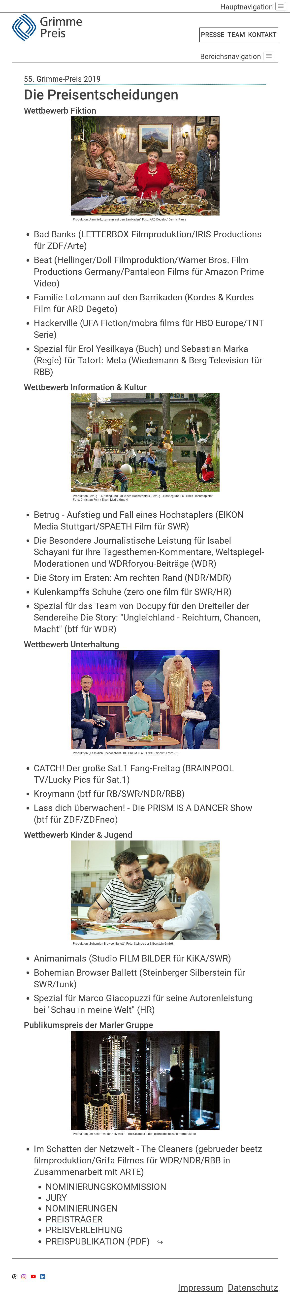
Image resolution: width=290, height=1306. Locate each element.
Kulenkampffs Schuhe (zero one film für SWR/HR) (133, 592)
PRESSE (213, 34)
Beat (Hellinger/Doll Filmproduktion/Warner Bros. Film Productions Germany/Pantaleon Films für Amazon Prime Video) (149, 272)
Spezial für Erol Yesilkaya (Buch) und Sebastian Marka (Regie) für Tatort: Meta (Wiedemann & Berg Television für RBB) (148, 360)
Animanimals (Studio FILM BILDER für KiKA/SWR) (132, 958)
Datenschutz (253, 1287)
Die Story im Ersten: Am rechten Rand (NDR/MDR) (132, 578)
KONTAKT (262, 34)
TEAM (236, 34)
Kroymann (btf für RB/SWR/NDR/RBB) (109, 794)
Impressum (200, 1287)
